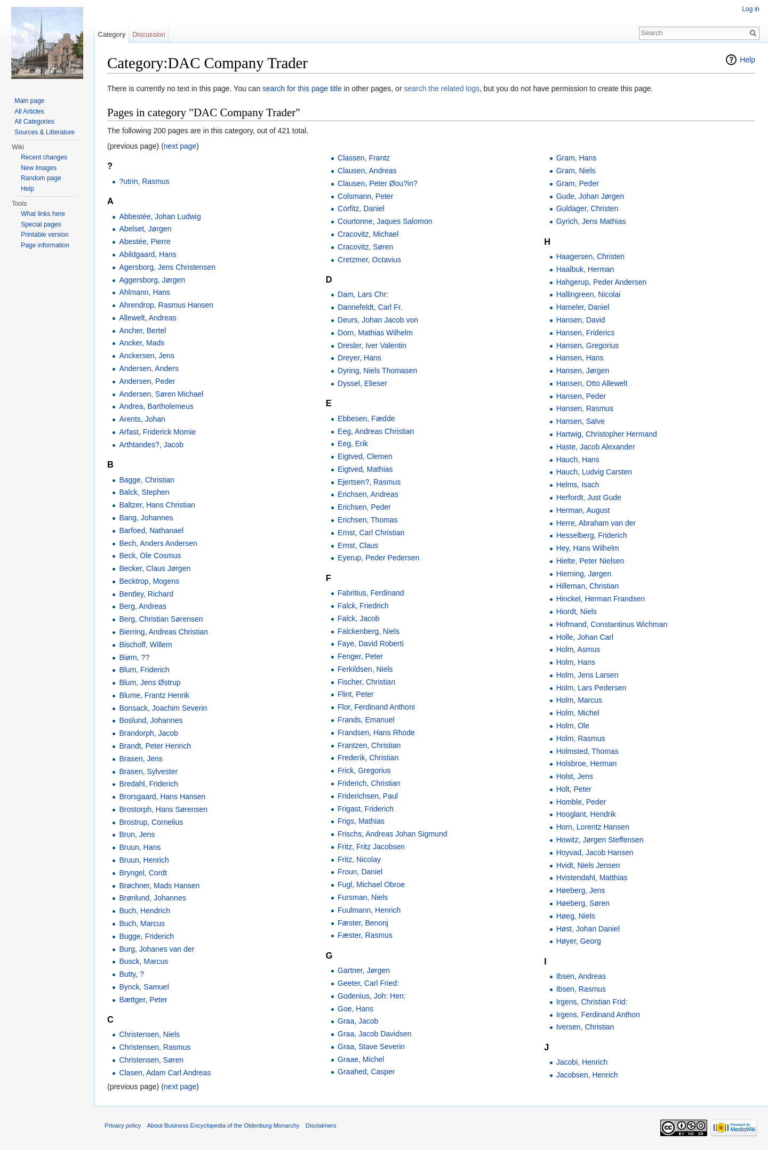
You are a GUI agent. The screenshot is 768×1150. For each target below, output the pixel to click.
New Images (39, 168)
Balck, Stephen (144, 492)
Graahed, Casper (366, 1071)
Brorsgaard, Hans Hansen (162, 796)
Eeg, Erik (353, 443)
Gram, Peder (577, 183)
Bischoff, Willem (145, 644)
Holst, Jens (574, 776)
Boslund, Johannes (150, 720)
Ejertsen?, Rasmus (369, 482)
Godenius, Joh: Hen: (372, 996)
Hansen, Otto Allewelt (592, 383)
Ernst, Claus (358, 545)
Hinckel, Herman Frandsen (600, 598)
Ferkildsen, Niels (365, 669)
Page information (45, 245)
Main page (29, 100)
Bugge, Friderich (146, 936)
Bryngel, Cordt (142, 872)
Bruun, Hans (140, 847)
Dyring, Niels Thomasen (377, 370)
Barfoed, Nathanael (151, 530)
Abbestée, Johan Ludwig (160, 216)
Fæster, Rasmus (365, 935)
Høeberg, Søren (583, 903)
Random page (41, 178)
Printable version (44, 234)
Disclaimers (321, 1125)
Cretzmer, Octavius (369, 259)
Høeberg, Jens (580, 890)
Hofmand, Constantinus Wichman (612, 624)
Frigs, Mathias (361, 821)
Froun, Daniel (360, 871)
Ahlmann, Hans (144, 292)
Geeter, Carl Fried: (368, 983)
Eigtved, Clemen (365, 456)
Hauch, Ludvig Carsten (594, 472)
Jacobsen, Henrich (587, 1075)
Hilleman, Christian (587, 586)
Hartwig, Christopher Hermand (606, 434)
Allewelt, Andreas (147, 317)
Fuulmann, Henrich (369, 910)
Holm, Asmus (578, 649)
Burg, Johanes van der (156, 949)
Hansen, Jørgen (583, 370)
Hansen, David (580, 320)
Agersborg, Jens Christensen (167, 267)
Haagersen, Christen (590, 256)
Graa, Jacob (358, 1021)
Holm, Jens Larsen (587, 675)
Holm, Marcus (579, 700)
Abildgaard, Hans (147, 254)
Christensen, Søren (151, 1060)
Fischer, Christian (366, 682)
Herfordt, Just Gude (588, 497)
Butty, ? (131, 974)
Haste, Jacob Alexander (595, 447)
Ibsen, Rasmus (581, 989)
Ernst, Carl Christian (371, 532)
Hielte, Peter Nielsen (590, 561)
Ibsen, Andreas (581, 976)
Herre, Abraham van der (596, 523)
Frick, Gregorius (364, 770)
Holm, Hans (575, 662)
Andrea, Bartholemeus (156, 406)
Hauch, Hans (577, 459)
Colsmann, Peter (365, 196)
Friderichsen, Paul (368, 796)
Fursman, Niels (363, 897)
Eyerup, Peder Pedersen (378, 557)
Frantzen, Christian (369, 745)
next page (180, 146)
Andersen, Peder (147, 381)
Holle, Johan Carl (584, 637)
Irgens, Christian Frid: (592, 1002)
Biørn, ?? (134, 657)
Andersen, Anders (148, 368)
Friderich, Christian (369, 783)
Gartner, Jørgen (364, 970)
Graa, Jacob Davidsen (375, 1034)
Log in (750, 9)
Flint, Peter (356, 694)
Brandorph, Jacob (148, 733)
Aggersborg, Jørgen (152, 280)
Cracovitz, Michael (368, 234)
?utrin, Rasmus (144, 181)
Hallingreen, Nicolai (588, 294)
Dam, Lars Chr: (363, 294)
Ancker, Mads (141, 343)
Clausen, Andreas (367, 170)
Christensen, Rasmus (154, 1047)
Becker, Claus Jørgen (154, 568)
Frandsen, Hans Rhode (376, 732)
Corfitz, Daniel (361, 208)
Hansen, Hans (580, 357)
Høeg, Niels (575, 916)
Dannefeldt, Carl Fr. (370, 307)
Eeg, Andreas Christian (376, 431)
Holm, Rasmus (580, 738)
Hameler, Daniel (583, 307)
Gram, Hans (576, 158)
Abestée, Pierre (145, 241)
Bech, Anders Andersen (158, 543)
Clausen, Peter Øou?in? (377, 183)
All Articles (29, 111)
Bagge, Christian (146, 480)
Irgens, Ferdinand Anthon (598, 1014)
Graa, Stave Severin (371, 1046)
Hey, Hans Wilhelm (587, 548)
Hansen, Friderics (585, 332)
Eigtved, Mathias (365, 469)
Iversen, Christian (585, 1027)
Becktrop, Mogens (149, 581)
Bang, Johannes (146, 517)
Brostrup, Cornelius (151, 822)
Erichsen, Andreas (368, 494)
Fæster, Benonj (363, 923)
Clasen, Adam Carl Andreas (165, 1072)
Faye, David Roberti (371, 643)
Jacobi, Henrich (582, 1062)
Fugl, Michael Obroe (371, 884)
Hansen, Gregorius (587, 345)
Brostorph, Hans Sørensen (163, 809)
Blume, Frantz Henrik (154, 695)
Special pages (41, 224)
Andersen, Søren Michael (161, 394)
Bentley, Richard (146, 594)
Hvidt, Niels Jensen (588, 865)
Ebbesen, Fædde (366, 418)
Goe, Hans (355, 1008)
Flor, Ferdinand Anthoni (376, 707)
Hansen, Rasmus (584, 408)
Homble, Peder (581, 802)
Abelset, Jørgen (145, 228)
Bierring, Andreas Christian (163, 632)
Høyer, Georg (578, 941)
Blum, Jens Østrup (149, 682)
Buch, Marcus (142, 923)
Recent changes (44, 157)
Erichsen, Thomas (368, 520)
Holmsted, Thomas (587, 751)
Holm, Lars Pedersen (591, 687)
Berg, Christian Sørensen (161, 619)
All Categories (34, 121)
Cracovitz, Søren (365, 247)
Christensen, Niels (149, 1034)
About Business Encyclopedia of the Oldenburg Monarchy (223, 1125)
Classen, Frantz (364, 158)
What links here (43, 214)
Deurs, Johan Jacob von (378, 320)
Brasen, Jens (141, 758)
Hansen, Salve (580, 421)
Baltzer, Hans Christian (157, 505)
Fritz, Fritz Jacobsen (371, 846)
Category (111, 34)
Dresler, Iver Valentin (372, 345)
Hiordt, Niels (576, 611)
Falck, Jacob (359, 618)
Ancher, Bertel (142, 330)
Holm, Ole (572, 725)
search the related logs (441, 88)
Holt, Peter (573, 789)
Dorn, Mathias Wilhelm (375, 332)
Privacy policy (123, 1125)
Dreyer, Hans (359, 357)
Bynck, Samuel (144, 987)
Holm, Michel (577, 713)
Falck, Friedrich (363, 605)
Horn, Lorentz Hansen (592, 827)
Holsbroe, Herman (586, 763)
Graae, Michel (361, 1059)
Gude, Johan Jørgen (590, 196)
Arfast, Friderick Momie (157, 432)
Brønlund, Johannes (152, 898)
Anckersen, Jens (146, 355)
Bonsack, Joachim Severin (163, 708)
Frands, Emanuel (366, 719)
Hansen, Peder (581, 396)
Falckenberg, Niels (368, 631)
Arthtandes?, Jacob (151, 444)
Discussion (148, 34)
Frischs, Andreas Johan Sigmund (392, 834)
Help (747, 59)
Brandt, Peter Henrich (155, 746)
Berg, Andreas (142, 606)
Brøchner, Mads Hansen (159, 885)
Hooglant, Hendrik (586, 814)
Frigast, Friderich (366, 809)
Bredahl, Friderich (148, 783)
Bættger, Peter (143, 999)
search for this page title (302, 88)
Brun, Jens (137, 834)
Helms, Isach (577, 484)
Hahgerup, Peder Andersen (601, 282)
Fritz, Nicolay (359, 859)
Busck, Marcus (143, 961)
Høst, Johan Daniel (588, 928)
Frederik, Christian (368, 757)
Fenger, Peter (360, 656)
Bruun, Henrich (144, 860)
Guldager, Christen (587, 208)
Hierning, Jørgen (584, 573)
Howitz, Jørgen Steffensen (600, 839)
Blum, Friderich (144, 669)
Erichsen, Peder (364, 507)
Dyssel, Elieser (362, 383)
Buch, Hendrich (144, 910)
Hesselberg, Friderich (591, 535)
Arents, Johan (142, 419)
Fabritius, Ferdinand (371, 593)
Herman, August (583, 510)
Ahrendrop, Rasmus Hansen (166, 305)
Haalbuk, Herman (585, 269)
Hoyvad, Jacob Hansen (595, 852)
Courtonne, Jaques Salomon (385, 221)
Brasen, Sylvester (148, 771)
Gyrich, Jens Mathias (591, 221)
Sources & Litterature (44, 132)
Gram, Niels (576, 170)
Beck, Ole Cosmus (150, 555)
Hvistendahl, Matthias (592, 877)
